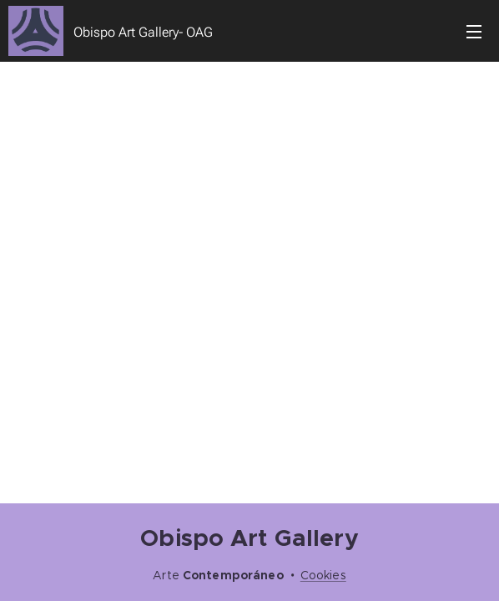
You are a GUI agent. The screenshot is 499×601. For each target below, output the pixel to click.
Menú (473, 32)
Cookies (323, 575)
